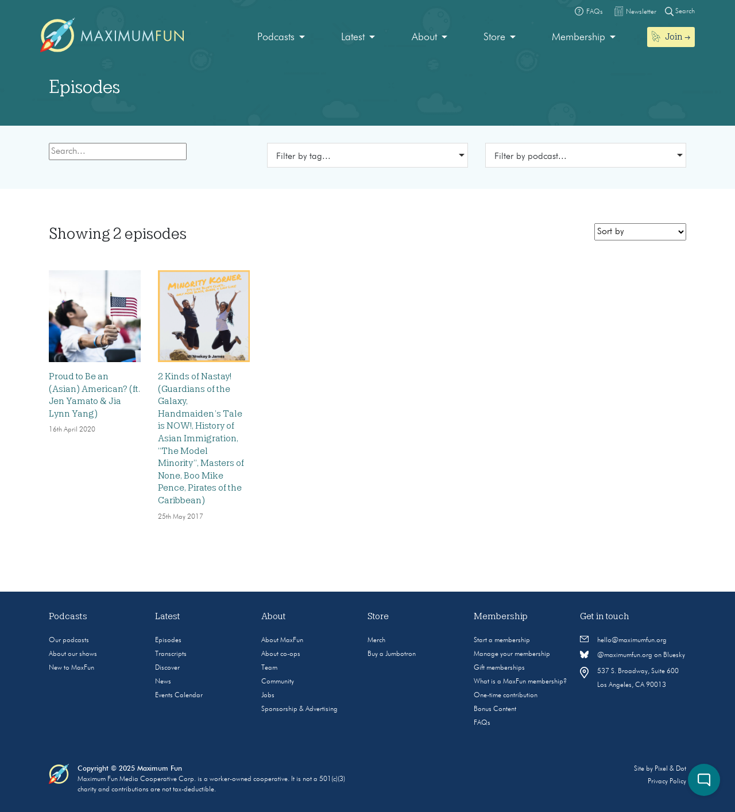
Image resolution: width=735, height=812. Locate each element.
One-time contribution (505, 695)
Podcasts (276, 37)
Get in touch (604, 616)
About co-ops (280, 654)
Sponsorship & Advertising (299, 709)
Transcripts (171, 654)
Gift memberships (499, 668)
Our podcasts (69, 640)
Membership (578, 37)
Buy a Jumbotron (392, 654)
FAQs (482, 723)
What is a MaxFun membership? (520, 681)
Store (494, 37)
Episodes (168, 640)
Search (680, 11)
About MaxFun (282, 640)
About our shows (73, 654)
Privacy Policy (667, 781)
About (424, 37)
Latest (353, 37)
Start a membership (502, 640)
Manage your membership (512, 654)
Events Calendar (179, 695)
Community (277, 681)
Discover (167, 668)
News (163, 681)
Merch (376, 640)
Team (269, 668)
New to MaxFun (71, 668)
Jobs (267, 695)
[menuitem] (281, 37)
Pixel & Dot (670, 769)
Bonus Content (495, 709)
